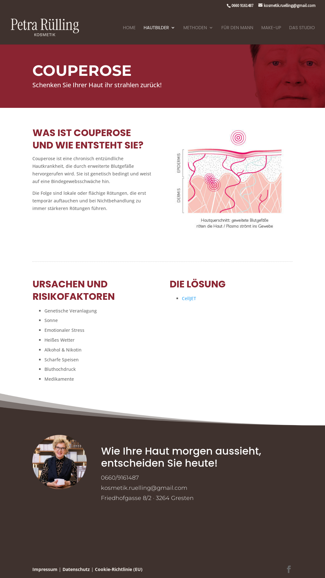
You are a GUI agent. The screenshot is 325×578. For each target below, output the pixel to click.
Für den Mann (238, 28)
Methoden (195, 28)
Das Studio (302, 28)
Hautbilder (156, 28)
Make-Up (271, 28)
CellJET (189, 298)
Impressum (44, 569)
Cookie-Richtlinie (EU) (119, 569)
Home (129, 28)
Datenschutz (76, 569)
